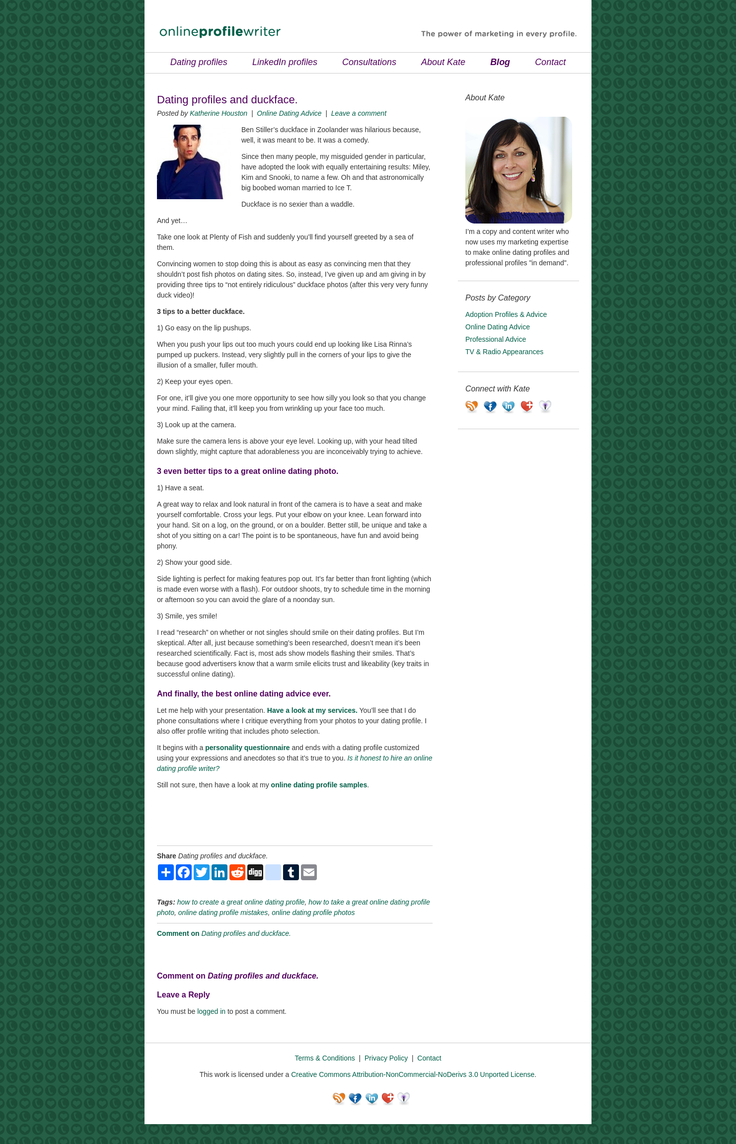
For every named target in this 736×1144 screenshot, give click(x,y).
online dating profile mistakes (223, 912)
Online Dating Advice (289, 113)
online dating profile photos (313, 912)
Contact (550, 62)
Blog (500, 62)
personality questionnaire (247, 748)
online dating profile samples (319, 785)
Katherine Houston (218, 113)
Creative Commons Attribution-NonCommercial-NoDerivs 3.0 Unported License (412, 1074)
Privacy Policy (386, 1058)
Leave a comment (358, 113)
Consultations (369, 62)
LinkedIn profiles (284, 62)
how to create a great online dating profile (241, 902)
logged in (211, 1011)
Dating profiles (198, 62)
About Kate (443, 62)
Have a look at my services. (312, 710)
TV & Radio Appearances (504, 352)
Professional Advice (495, 339)
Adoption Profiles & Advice (506, 314)
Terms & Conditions (324, 1058)
